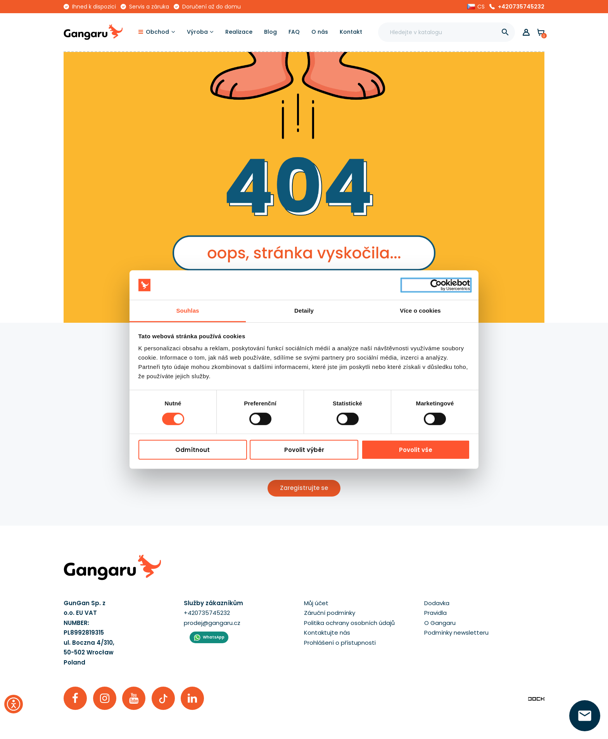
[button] (476, 6)
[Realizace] (238, 32)
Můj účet (316, 603)
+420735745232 (521, 6)
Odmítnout (192, 450)
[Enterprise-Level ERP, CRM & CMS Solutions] (536, 698)
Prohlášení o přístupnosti (340, 643)
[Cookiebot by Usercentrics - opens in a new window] (436, 285)
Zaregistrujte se (304, 488)
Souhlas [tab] (187, 310)
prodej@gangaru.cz (212, 623)
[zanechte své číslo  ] (584, 715)
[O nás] (320, 32)
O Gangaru (440, 623)
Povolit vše (415, 450)
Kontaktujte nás (327, 632)
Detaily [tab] (304, 310)
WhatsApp (214, 637)
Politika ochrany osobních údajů (349, 623)
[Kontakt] (351, 32)
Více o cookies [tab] (420, 310)
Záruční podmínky (329, 613)
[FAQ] (294, 32)
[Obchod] (157, 32)
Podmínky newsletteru (456, 632)
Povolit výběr (304, 450)
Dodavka (436, 603)
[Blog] (270, 32)
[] (505, 32)
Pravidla (435, 613)
